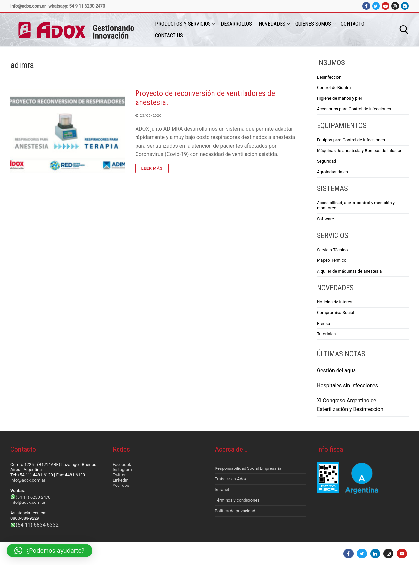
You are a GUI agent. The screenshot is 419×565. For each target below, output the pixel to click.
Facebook (122, 464)
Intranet (222, 489)
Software (325, 218)
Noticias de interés (334, 301)
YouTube (121, 485)
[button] (49, 550)
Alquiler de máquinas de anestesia (349, 271)
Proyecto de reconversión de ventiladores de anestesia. (205, 98)
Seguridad (326, 161)
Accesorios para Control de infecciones (354, 108)
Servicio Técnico (332, 249)
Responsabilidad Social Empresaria (248, 468)
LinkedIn (121, 480)
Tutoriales (326, 333)
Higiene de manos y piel (339, 98)
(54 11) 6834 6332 (37, 525)
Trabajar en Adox (231, 478)
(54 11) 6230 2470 (33, 497)
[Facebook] (366, 5)
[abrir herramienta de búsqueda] (404, 29)
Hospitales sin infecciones (347, 385)
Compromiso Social (335, 312)
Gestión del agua (336, 370)
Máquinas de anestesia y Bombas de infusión (359, 150)
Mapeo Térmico (331, 260)
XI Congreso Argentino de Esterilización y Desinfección (350, 404)
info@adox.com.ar (28, 6)
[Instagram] (395, 5)
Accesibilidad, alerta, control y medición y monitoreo (356, 205)
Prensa (323, 323)
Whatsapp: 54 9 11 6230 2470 (76, 6)
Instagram (122, 469)
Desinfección (329, 77)
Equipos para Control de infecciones (351, 139)
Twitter (119, 474)
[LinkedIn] (405, 5)
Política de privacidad (235, 510)
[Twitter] (376, 5)
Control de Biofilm (334, 87)
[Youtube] (385, 5)
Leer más (151, 168)
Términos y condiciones (237, 500)
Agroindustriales (332, 171)
